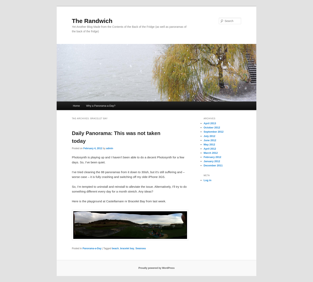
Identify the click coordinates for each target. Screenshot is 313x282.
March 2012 (211, 152)
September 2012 (214, 131)
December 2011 (213, 165)
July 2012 (209, 136)
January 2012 (212, 161)
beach (115, 248)
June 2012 (210, 140)
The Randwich (92, 21)
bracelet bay (127, 248)
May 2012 (209, 144)
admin (109, 148)
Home (76, 105)
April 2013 (210, 123)
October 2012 (212, 127)
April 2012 (210, 148)
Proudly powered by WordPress (156, 268)
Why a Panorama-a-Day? (100, 105)
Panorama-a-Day (91, 248)
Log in (207, 180)
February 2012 (212, 157)
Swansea (140, 248)
